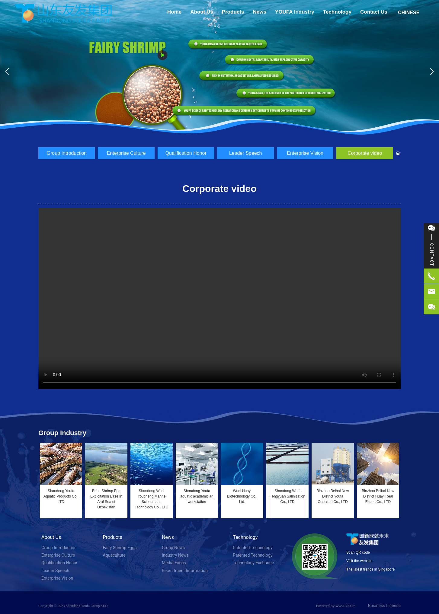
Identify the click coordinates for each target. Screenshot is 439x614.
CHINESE (408, 12)
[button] (214, 136)
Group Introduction (66, 153)
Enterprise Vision (305, 153)
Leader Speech (245, 153)
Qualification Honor (186, 153)
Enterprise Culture (126, 153)
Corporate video (365, 153)
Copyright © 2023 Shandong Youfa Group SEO (72, 606)
